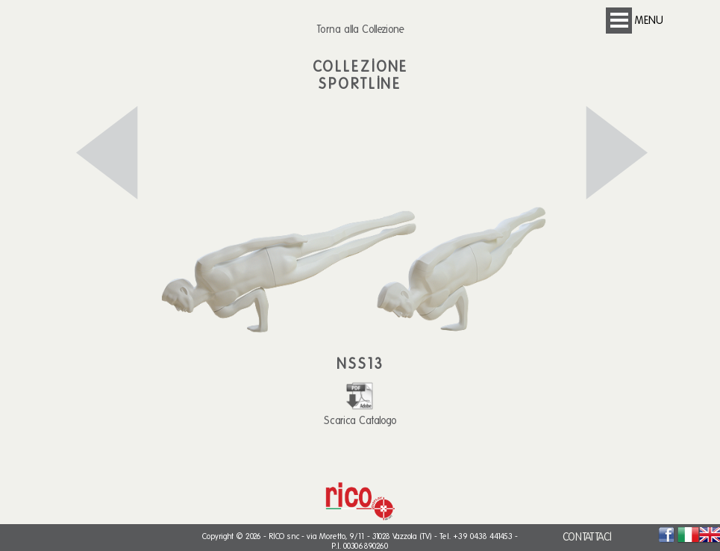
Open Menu (619, 20)
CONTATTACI (587, 537)
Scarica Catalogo (360, 414)
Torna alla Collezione (360, 29)
